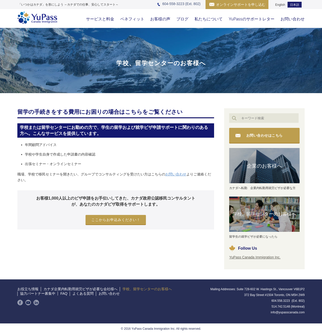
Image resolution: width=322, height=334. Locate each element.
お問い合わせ (292, 19)
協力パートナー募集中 (37, 293)
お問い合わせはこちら (264, 135)
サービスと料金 (100, 19)
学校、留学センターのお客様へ (264, 213)
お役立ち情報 (27, 289)
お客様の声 (160, 19)
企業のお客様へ (264, 166)
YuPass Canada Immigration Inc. (254, 257)
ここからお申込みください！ (115, 220)
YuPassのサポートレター (251, 19)
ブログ (182, 19)
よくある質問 (83, 293)
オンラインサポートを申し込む (240, 5)
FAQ (63, 293)
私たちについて (208, 19)
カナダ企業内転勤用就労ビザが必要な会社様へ (80, 289)
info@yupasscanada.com (288, 312)
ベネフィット (132, 19)
